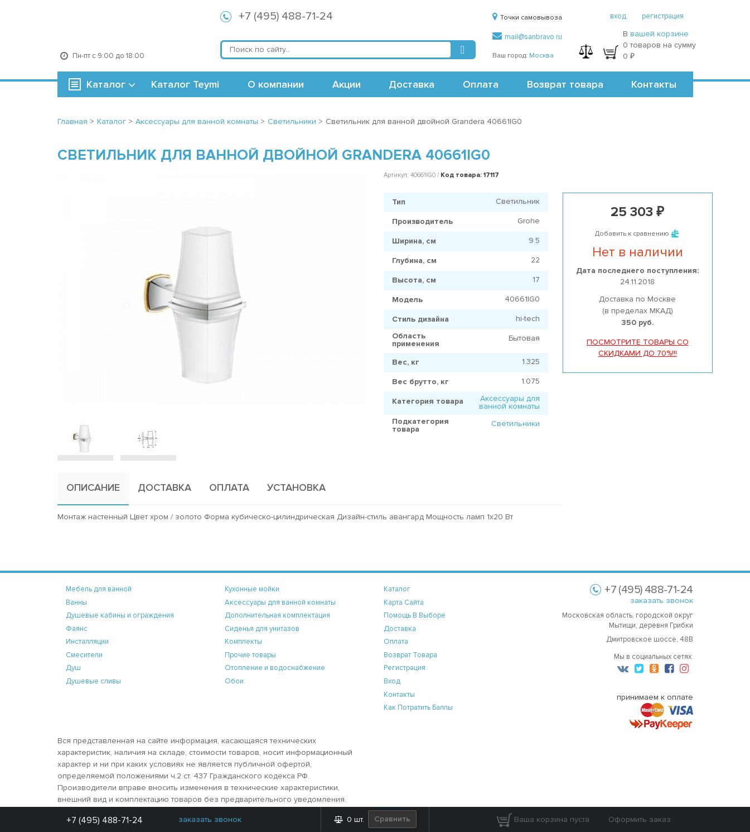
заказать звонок (661, 600)
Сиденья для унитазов (262, 628)
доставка (400, 628)
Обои (234, 681)
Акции (346, 84)
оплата (396, 641)
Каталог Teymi (185, 84)
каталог (397, 589)
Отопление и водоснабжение (275, 667)
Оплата (481, 84)
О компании (276, 84)
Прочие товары (250, 655)
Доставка (411, 84)
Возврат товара (565, 84)
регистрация (663, 16)
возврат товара (410, 655)
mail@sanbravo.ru (527, 36)
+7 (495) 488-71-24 (286, 16)
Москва (541, 55)
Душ (73, 667)
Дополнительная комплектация (277, 615)
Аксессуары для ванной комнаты (509, 402)
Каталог (105, 84)
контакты (399, 694)
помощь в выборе (415, 615)
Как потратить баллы (418, 707)
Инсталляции (87, 641)
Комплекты (243, 641)
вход (618, 16)
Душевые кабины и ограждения (120, 615)
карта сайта (404, 602)
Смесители (84, 655)
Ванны (76, 602)
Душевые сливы (93, 681)
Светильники (515, 423)
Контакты (653, 84)
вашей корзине (659, 34)
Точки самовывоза (527, 17)
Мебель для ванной (99, 589)
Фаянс (77, 628)
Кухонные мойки (252, 589)
